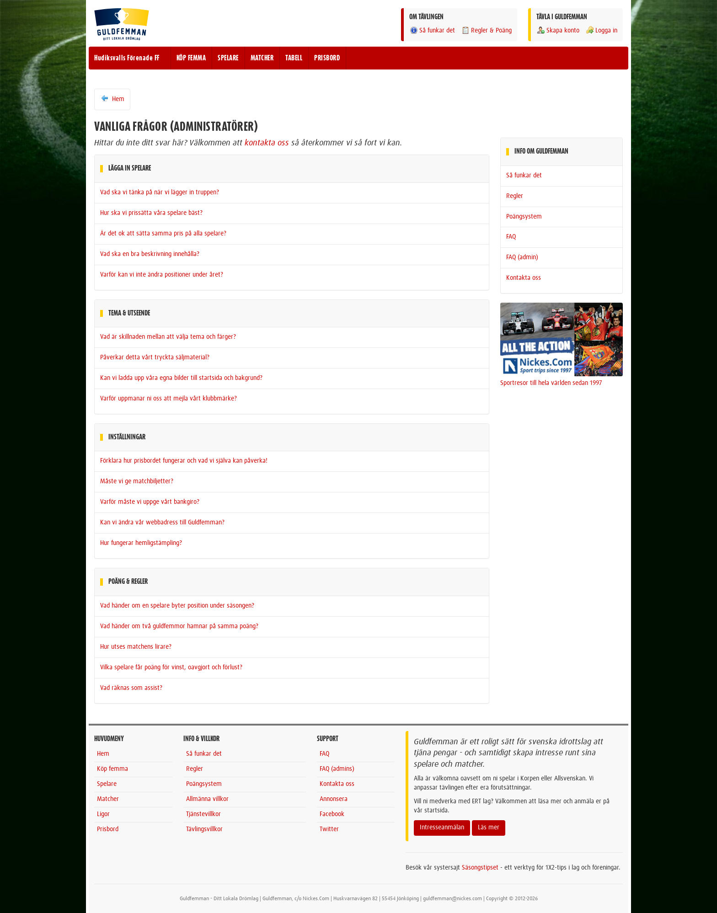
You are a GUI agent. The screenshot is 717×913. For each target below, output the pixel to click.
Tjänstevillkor (203, 814)
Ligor (103, 814)
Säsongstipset (480, 868)
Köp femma (112, 769)
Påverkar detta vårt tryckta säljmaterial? (154, 357)
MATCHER (262, 58)
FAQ (511, 237)
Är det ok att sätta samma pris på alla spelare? (163, 233)
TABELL (293, 58)
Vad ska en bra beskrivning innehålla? (149, 254)
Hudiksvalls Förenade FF (127, 58)
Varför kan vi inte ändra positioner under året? (161, 275)
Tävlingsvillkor (204, 829)
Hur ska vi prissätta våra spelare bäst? (151, 213)
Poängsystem (524, 217)
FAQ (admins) (337, 769)
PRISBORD (327, 58)
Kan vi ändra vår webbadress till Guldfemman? (162, 522)
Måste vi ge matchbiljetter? (136, 481)
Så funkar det (432, 30)
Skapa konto (557, 30)
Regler (514, 196)
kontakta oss (267, 143)
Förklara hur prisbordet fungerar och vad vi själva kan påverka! (184, 461)
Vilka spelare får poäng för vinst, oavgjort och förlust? (171, 667)
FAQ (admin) (522, 257)
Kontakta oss (523, 278)
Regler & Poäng (486, 30)
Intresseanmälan (442, 827)
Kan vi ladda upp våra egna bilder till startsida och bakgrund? (181, 378)
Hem (112, 98)
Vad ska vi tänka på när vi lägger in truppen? (159, 192)
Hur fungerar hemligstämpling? (141, 543)
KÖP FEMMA (191, 58)
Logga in (601, 30)
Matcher (108, 799)
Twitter (329, 829)
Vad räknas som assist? (131, 688)
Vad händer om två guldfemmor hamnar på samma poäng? (179, 626)
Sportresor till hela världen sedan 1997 (551, 383)
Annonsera (334, 799)
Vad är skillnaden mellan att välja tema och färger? (168, 337)
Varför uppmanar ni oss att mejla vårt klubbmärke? (168, 398)
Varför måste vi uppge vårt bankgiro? (149, 502)
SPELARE (228, 58)
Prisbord (107, 829)
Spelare (107, 784)
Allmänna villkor (207, 799)
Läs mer (488, 827)
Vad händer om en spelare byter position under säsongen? (177, 606)
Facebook (332, 814)
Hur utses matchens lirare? (135, 647)
